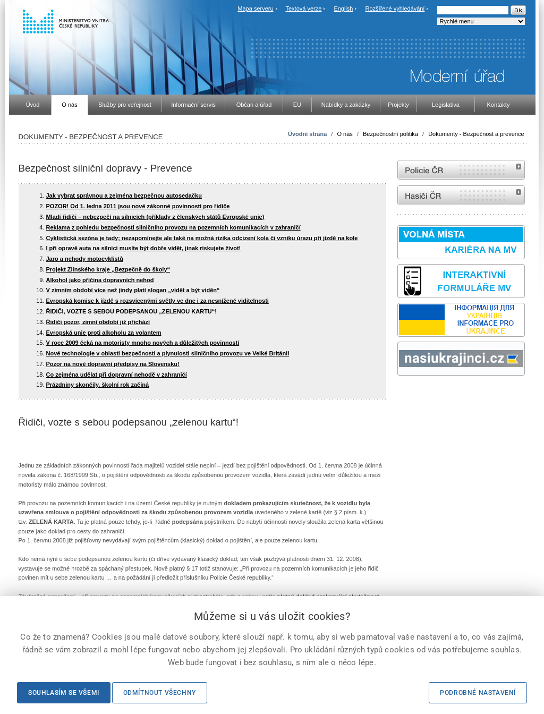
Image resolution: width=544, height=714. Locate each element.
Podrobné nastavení (478, 692)
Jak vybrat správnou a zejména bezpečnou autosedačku (124, 195)
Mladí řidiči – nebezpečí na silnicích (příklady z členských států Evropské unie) (155, 217)
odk (402, 395)
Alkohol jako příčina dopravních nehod (100, 280)
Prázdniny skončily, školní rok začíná (97, 384)
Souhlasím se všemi (63, 692)
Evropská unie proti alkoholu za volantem (104, 332)
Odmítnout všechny (159, 692)
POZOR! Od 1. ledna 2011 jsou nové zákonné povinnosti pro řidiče (138, 206)
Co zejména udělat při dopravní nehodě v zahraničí (116, 374)
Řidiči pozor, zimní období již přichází (98, 322)
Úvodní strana (307, 134)
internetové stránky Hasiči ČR (461, 195)
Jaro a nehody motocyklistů (84, 259)
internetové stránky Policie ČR (461, 170)
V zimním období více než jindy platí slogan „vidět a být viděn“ (133, 290)
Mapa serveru (255, 8)
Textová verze (303, 8)
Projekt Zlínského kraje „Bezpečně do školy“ (108, 269)
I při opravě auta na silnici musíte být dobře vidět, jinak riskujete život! (143, 248)
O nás (344, 134)
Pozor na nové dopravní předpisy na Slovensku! (113, 364)
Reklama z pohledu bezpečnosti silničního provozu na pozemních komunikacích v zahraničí (173, 227)
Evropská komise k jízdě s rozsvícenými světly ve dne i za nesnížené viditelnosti (157, 301)
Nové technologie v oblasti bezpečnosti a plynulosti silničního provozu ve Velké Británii (168, 353)
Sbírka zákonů (399, 395)
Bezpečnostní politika (390, 134)
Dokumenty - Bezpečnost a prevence (476, 134)
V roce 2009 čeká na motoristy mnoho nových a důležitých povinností (143, 342)
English (343, 8)
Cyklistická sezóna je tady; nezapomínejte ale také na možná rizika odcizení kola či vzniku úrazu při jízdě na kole (202, 238)
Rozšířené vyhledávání (395, 8)
